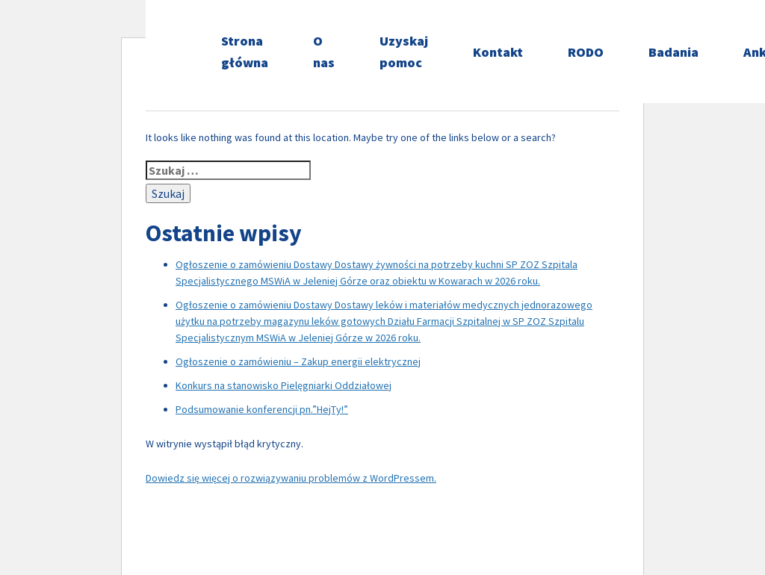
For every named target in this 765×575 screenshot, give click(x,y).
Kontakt (498, 51)
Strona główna (244, 51)
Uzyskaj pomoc (404, 51)
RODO (586, 51)
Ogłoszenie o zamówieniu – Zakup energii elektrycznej (298, 361)
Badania (673, 51)
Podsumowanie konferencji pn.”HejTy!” (262, 409)
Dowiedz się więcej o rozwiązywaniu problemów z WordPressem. (291, 478)
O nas (324, 51)
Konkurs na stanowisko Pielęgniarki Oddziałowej (283, 385)
